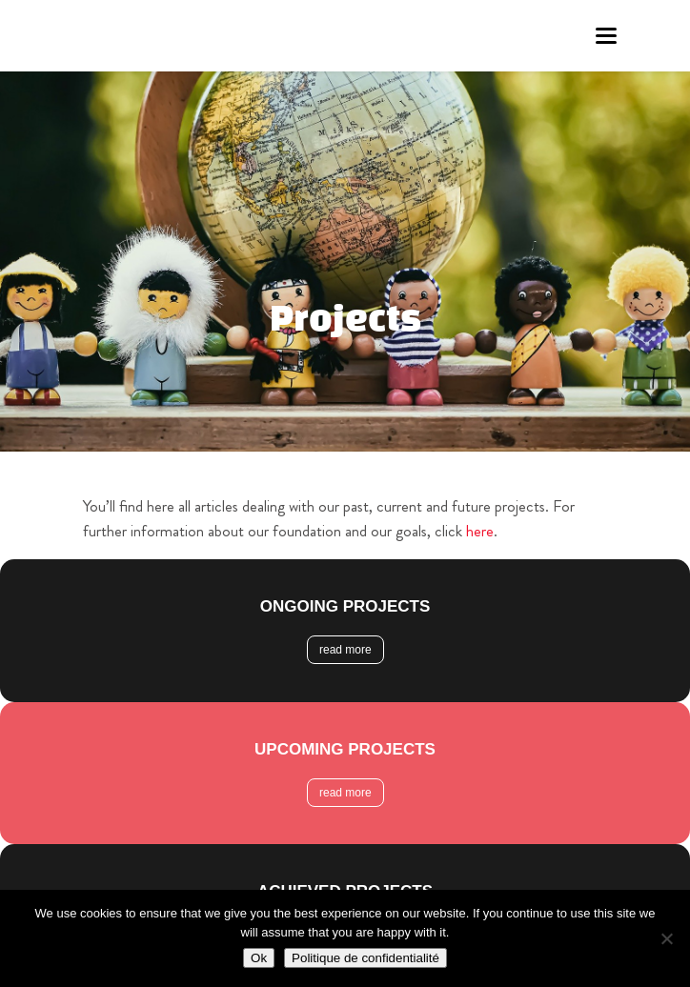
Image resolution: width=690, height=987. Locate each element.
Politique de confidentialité (365, 958)
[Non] (666, 938)
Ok (259, 958)
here (480, 530)
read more (345, 649)
